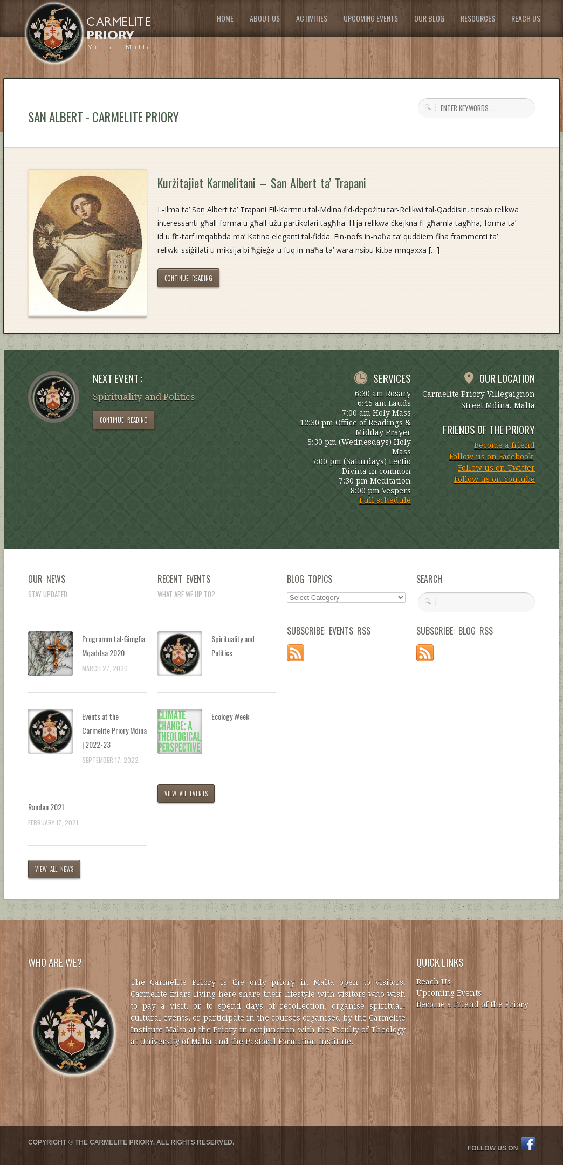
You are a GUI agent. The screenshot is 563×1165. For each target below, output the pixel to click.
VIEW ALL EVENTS (186, 793)
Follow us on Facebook (491, 456)
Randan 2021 (46, 806)
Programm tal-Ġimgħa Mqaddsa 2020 (113, 645)
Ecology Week (230, 716)
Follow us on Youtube (494, 479)
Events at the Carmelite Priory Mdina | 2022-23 (114, 730)
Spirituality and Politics (233, 645)
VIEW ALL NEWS (54, 869)
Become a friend (504, 445)
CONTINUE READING (188, 278)
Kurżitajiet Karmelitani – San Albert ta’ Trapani (261, 182)
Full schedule (385, 500)
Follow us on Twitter (496, 468)
